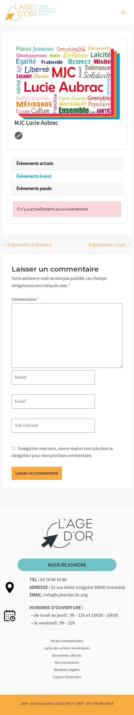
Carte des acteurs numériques (67, 648)
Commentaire (25, 299)
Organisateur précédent (27, 245)
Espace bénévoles (67, 677)
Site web (18, 135)
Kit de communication (67, 641)
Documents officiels (67, 655)
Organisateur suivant (110, 245)
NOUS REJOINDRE (67, 565)
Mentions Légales (67, 669)
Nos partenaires (67, 662)
